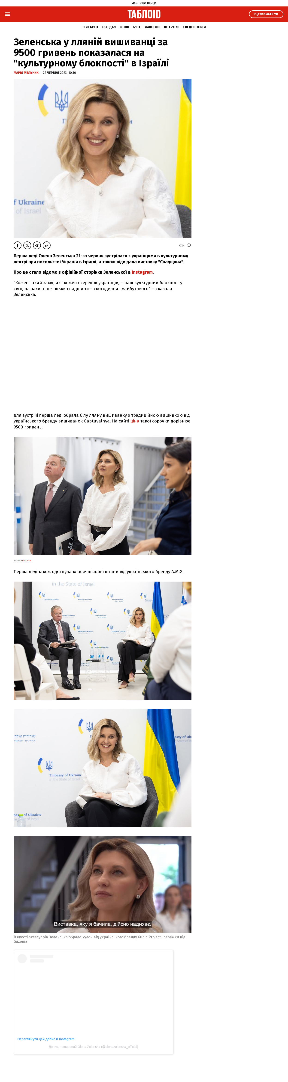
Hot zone (171, 27)
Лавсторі (152, 27)
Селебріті (90, 27)
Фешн (124, 27)
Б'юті (137, 27)
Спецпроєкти (194, 27)
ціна (134, 421)
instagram (26, 560)
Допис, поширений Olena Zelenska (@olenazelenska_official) (93, 1047)
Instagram (142, 272)
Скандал (109, 27)
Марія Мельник (26, 73)
